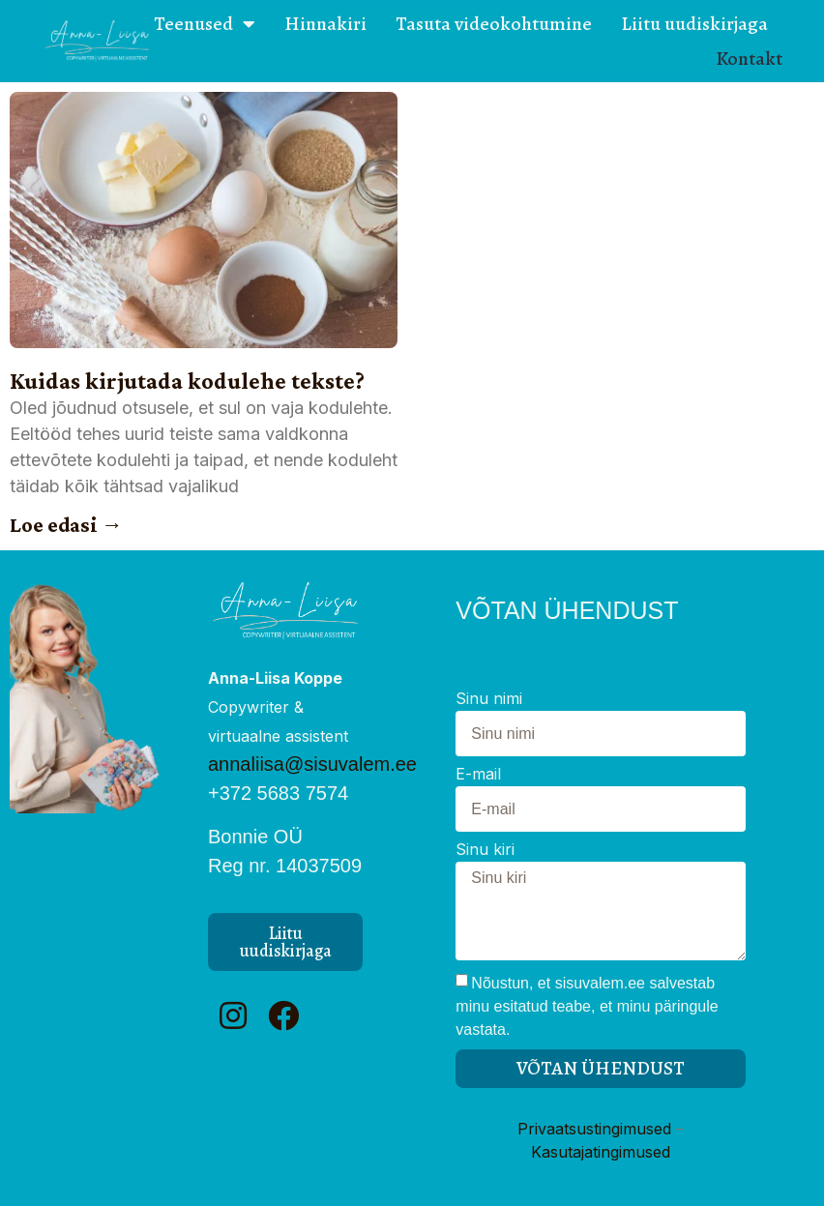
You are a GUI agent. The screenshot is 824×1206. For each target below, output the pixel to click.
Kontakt (749, 58)
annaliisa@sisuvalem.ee (312, 764)
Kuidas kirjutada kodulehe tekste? (187, 381)
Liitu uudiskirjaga (694, 24)
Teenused (204, 24)
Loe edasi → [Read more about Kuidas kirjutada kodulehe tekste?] (66, 525)
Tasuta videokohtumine (494, 24)
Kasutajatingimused (600, 1152)
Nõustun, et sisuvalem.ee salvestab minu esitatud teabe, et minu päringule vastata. (587, 1006)
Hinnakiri (325, 24)
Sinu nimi (489, 699)
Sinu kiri (485, 850)
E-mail (478, 774)
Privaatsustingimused (594, 1128)
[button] (285, 942)
